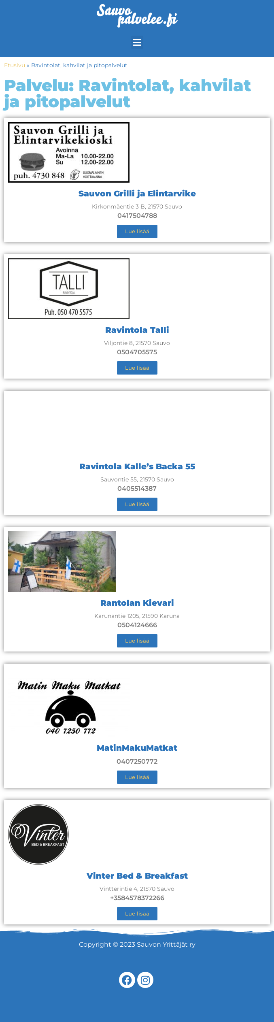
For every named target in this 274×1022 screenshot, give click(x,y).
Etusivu (14, 65)
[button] (137, 42)
